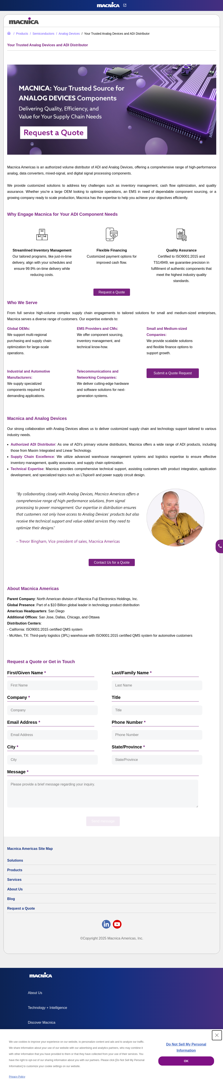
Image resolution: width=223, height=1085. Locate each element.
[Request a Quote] (111, 292)
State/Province (128, 746)
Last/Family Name (132, 672)
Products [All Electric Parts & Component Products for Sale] (14, 870)
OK (186, 1061)
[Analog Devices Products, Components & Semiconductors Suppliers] (67, 33)
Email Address (23, 722)
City (12, 746)
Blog (11, 899)
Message (18, 771)
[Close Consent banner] (217, 1035)
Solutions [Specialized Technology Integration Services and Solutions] (15, 860)
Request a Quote (21, 908)
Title (116, 697)
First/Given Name (26, 672)
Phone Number (129, 722)
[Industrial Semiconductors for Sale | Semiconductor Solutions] (41, 33)
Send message (103, 821)
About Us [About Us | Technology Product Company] (15, 889)
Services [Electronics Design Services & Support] (14, 879)
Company (18, 697)
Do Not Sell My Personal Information (186, 1047)
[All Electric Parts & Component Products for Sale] (20, 33)
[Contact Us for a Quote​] (112, 562)
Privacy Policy (17, 1076)
